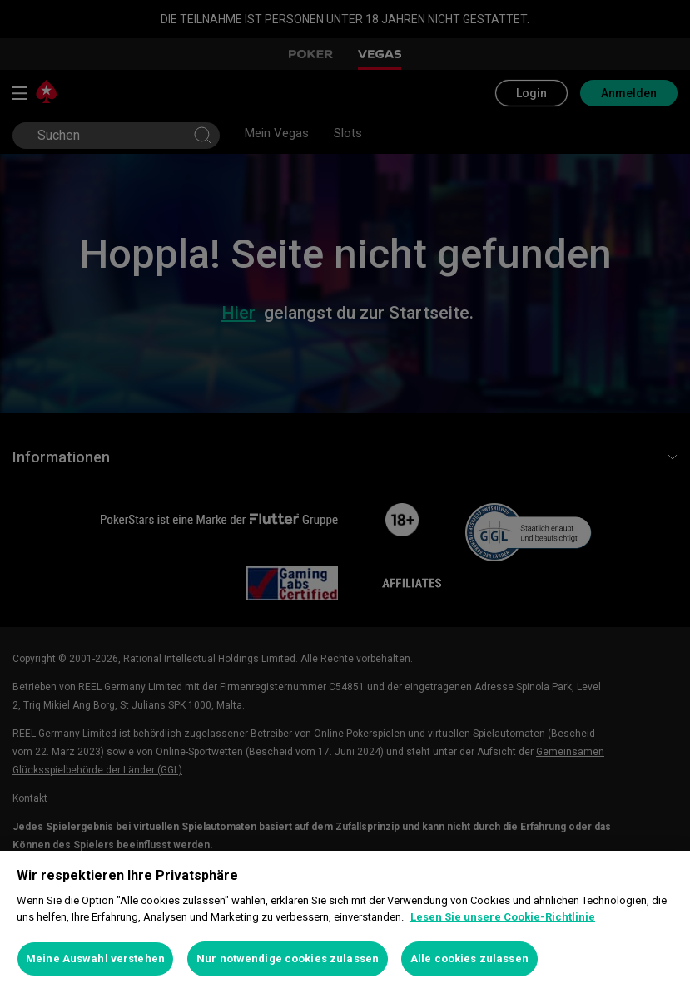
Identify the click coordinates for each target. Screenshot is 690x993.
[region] (345, 922)
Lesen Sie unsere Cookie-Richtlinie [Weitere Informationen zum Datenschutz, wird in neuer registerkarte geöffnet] (502, 917)
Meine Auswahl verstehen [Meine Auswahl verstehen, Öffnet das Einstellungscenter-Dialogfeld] (95, 958)
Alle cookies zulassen (469, 958)
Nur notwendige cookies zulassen (287, 958)
